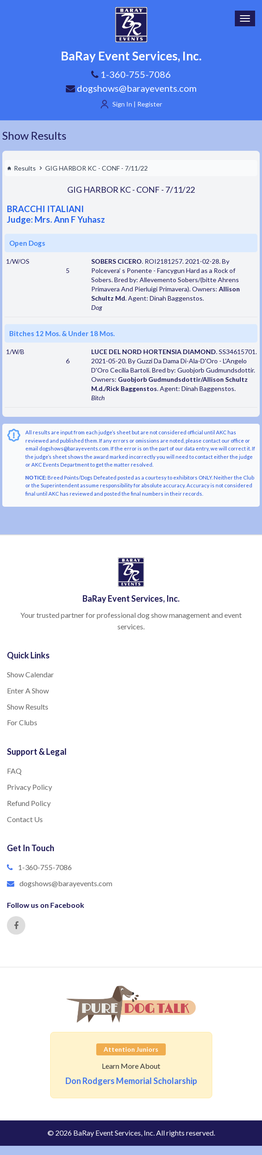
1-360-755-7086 (45, 867)
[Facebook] (16, 925)
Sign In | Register (137, 104)
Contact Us (25, 819)
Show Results (34, 135)
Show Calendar (30, 674)
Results (21, 168)
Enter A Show (28, 690)
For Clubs (22, 722)
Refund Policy (29, 803)
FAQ (14, 770)
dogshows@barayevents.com (131, 88)
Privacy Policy (29, 786)
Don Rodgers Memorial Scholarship (131, 1081)
